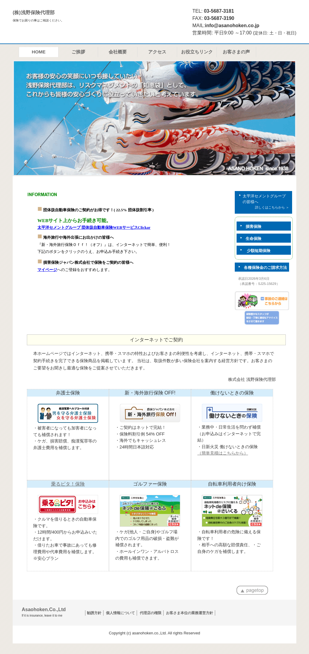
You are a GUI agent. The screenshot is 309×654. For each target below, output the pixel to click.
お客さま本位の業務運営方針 (189, 613)
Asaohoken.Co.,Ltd (44, 612)
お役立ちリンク (197, 51)
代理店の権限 (150, 613)
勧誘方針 (94, 613)
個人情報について (120, 613)
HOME (39, 51)
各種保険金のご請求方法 (261, 268)
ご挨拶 (78, 51)
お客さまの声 (236, 51)
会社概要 (118, 51)
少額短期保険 (253, 251)
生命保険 (249, 239)
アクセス (157, 51)
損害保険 (249, 227)
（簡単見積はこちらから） (222, 453)
